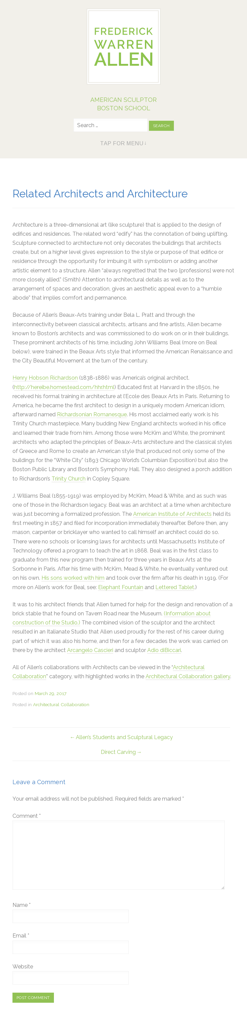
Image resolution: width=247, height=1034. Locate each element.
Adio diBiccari (164, 650)
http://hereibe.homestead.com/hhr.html (64, 387)
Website (22, 966)
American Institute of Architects (172, 514)
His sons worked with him (72, 578)
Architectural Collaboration (61, 704)
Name (21, 905)
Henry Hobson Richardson (45, 378)
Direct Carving (118, 752)
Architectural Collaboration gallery (188, 676)
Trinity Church (69, 478)
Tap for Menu (121, 143)
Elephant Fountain (120, 587)
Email (20, 935)
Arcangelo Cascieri (90, 650)
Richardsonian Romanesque (92, 414)
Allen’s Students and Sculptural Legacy (124, 737)
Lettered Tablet (174, 587)
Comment (26, 816)
